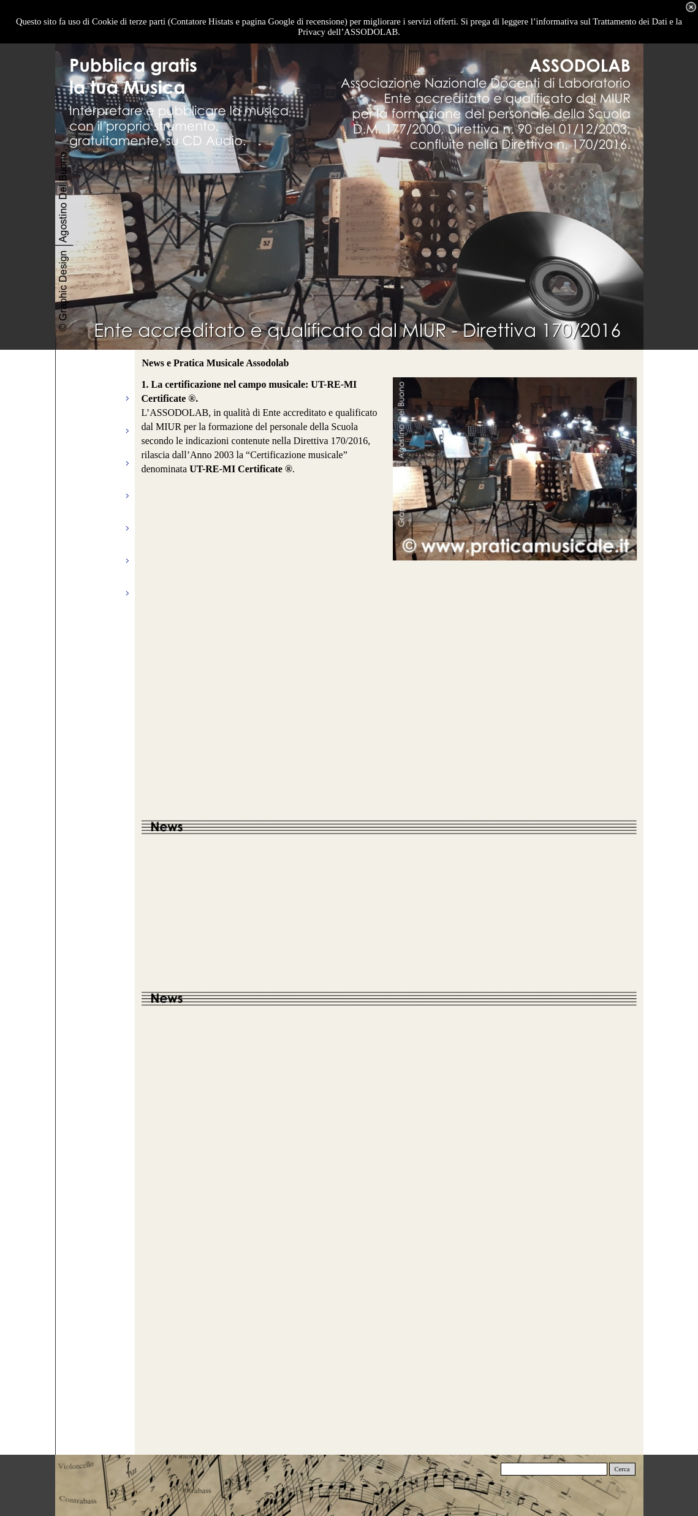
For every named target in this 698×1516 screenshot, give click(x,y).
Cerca (622, 1469)
